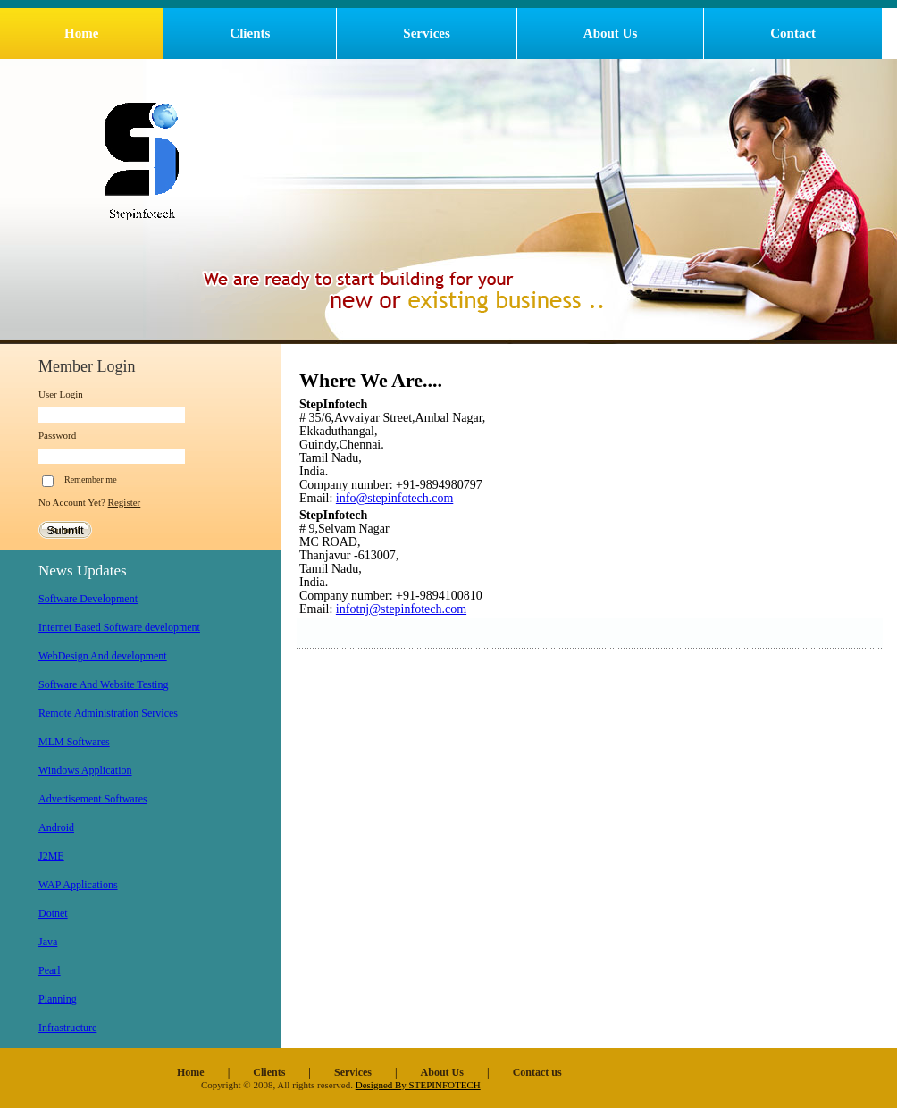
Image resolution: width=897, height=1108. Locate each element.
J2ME (51, 856)
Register (124, 502)
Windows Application (85, 770)
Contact (793, 33)
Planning (57, 999)
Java (47, 942)
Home (81, 33)
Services (426, 33)
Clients (250, 33)
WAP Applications (78, 884)
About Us (610, 33)
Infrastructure (67, 1027)
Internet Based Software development (119, 627)
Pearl (49, 970)
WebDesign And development (102, 656)
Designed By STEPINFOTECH (418, 1084)
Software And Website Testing (103, 684)
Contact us (537, 1072)
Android (56, 827)
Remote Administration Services (108, 713)
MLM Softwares (74, 741)
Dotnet (53, 913)
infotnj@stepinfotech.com (401, 609)
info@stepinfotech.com (394, 498)
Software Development (88, 598)
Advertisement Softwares (92, 799)
